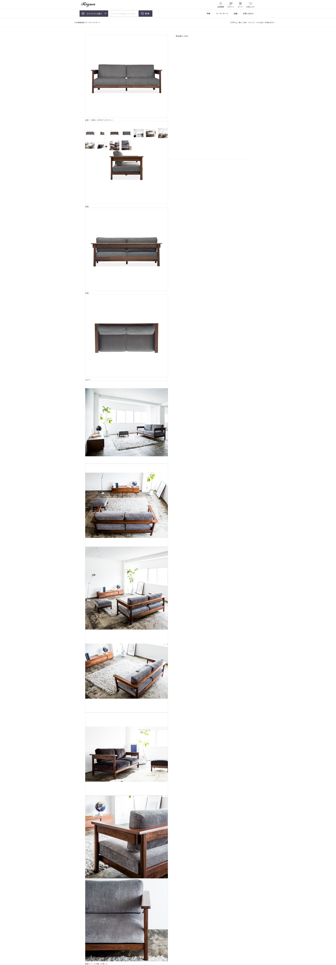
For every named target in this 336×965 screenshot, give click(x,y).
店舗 (235, 13)
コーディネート (222, 13)
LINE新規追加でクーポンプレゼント (87, 22)
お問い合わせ (248, 13)
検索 (147, 13)
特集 (208, 13)
